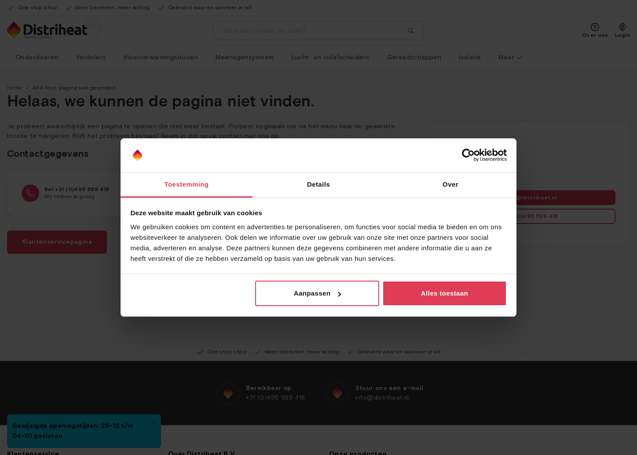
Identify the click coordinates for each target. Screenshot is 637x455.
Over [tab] (450, 184)
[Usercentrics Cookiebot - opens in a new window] (468, 155)
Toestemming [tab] (187, 184)
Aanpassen (317, 293)
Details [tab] (318, 184)
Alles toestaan (444, 293)
